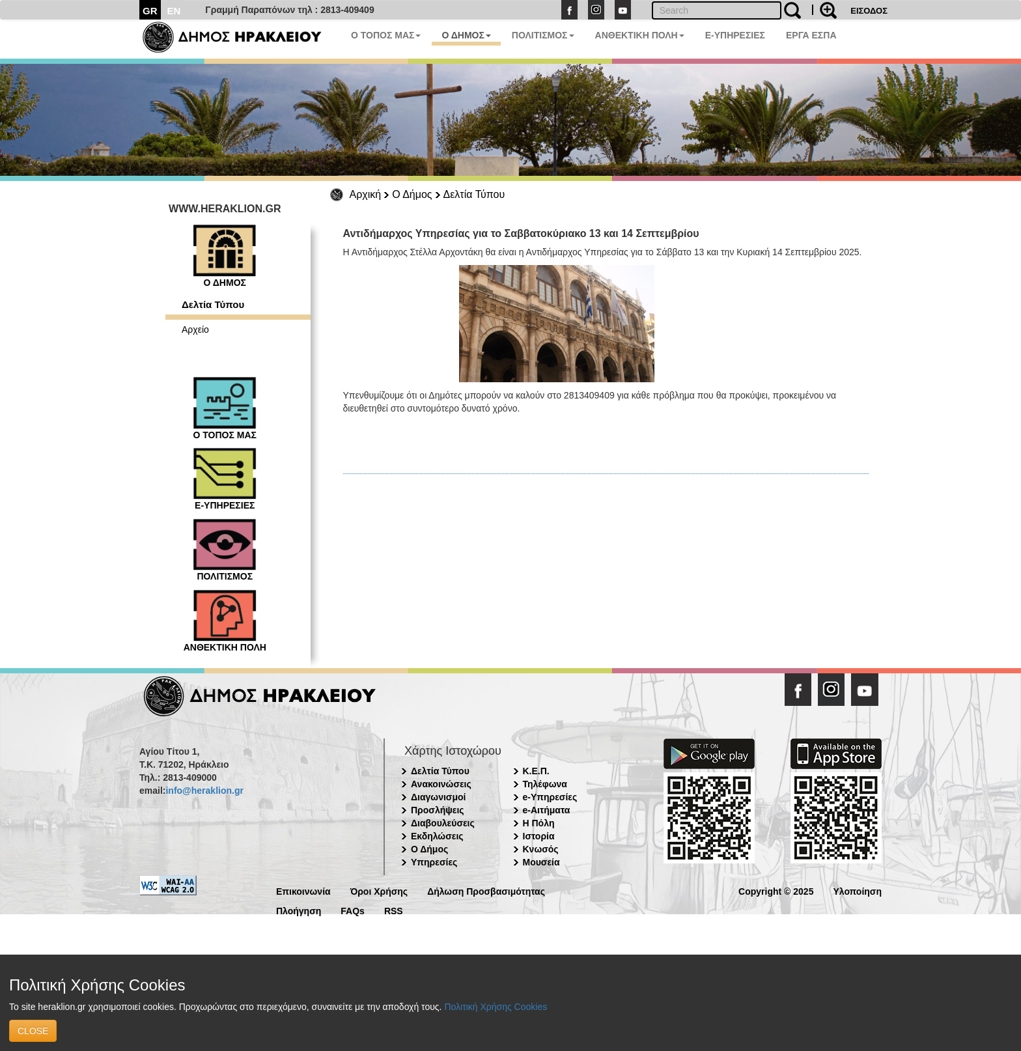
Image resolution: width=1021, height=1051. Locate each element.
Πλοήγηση (298, 910)
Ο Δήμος (412, 194)
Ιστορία (539, 836)
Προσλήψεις (437, 810)
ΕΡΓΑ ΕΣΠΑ (811, 35)
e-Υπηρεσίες (550, 797)
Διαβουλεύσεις (443, 823)
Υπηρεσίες (434, 862)
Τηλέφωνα (545, 784)
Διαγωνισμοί (438, 797)
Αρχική (366, 194)
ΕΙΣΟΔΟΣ (869, 11)
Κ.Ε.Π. (536, 771)
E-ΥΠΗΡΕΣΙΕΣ (735, 35)
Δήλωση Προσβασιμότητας (486, 890)
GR (150, 10)
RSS (393, 910)
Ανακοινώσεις (441, 784)
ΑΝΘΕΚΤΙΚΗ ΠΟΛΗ (639, 35)
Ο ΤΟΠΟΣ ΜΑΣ (386, 35)
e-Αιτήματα (546, 810)
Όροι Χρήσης (379, 890)
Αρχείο (195, 329)
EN (174, 10)
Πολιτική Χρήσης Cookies (495, 1007)
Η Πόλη (539, 823)
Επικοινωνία (303, 890)
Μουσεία (541, 862)
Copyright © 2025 (775, 890)
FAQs (353, 910)
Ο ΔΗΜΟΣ (465, 35)
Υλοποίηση (857, 890)
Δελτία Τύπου (474, 194)
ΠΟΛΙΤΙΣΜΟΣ (543, 35)
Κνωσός (541, 849)
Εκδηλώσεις (437, 836)
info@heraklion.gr (204, 790)
